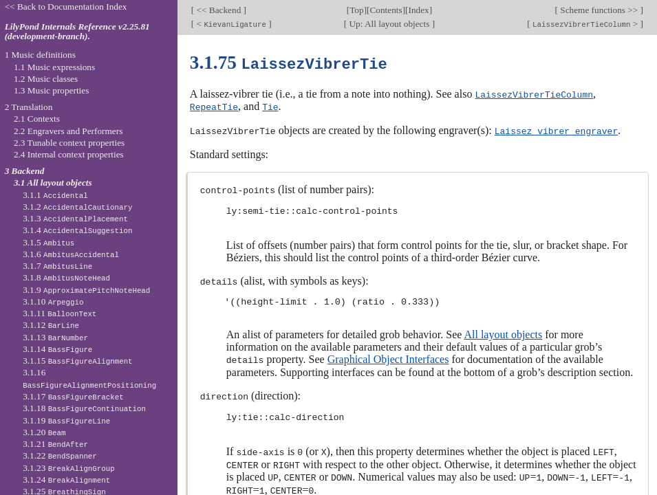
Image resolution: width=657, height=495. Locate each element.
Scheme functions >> (599, 10)
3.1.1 (55, 195)
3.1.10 (53, 301)
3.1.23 (69, 468)
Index (419, 10)
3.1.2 (77, 206)
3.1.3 (75, 218)
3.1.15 (77, 360)
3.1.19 (66, 420)
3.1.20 (44, 432)
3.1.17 (73, 396)
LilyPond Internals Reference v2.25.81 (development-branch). (77, 31)
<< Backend (218, 10)
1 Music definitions (40, 55)
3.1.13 (55, 337)
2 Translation (29, 107)
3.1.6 (71, 254)
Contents (385, 10)
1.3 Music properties (51, 90)
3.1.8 (66, 277)
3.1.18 (84, 408)
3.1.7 (57, 266)
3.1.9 (86, 290)
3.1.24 (66, 479)
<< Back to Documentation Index (66, 6)
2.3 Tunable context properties (69, 143)
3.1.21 (55, 444)
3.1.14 (57, 349)
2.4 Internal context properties (69, 154)
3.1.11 (59, 313)
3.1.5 (48, 242)
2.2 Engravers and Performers (68, 131)
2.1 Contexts (37, 118)
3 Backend (25, 171)
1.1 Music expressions (54, 67)
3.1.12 (51, 325)
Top (356, 10)
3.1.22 (60, 455)
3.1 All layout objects (53, 182)
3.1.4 (77, 230)
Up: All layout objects (389, 24)
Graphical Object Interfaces (388, 356)
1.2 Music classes (46, 79)
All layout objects (503, 332)
